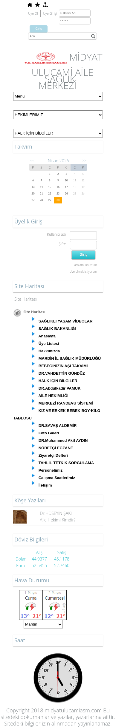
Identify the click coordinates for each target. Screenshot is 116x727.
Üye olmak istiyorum (83, 271)
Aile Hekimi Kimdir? (57, 520)
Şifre (62, 243)
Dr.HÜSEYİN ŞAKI (56, 513)
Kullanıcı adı (56, 234)
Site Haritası (25, 299)
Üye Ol (33, 13)
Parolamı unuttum (85, 265)
